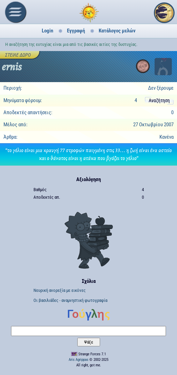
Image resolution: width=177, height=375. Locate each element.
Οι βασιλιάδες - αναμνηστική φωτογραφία (70, 300)
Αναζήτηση (159, 100)
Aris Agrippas (78, 359)
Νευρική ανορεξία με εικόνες (59, 290)
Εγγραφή (76, 31)
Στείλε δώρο (18, 55)
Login (47, 31)
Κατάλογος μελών (117, 31)
